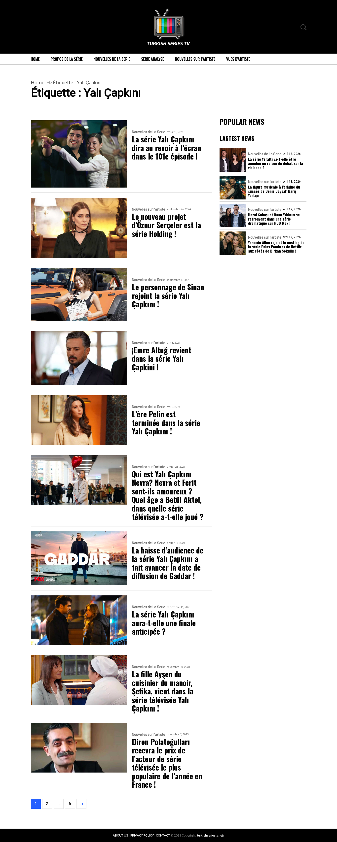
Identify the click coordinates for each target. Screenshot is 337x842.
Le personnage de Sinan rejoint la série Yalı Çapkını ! (168, 296)
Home (35, 59)
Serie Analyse (152, 59)
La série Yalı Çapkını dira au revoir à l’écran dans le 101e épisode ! (166, 148)
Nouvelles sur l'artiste (148, 209)
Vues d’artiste (238, 59)
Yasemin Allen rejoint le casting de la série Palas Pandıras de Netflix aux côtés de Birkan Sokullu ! (276, 246)
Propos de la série (67, 59)
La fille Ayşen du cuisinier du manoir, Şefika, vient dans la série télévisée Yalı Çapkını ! (162, 691)
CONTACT (163, 835)
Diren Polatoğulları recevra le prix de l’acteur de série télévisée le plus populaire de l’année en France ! (167, 763)
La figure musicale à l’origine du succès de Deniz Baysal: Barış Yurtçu (274, 191)
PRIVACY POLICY (142, 835)
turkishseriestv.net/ (210, 835)
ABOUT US (120, 835)
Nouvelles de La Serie (112, 59)
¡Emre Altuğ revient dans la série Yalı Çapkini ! (161, 359)
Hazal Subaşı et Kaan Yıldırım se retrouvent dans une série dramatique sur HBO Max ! (274, 219)
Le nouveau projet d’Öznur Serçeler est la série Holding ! (166, 225)
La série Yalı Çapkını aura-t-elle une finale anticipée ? (164, 623)
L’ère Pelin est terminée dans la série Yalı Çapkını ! (166, 423)
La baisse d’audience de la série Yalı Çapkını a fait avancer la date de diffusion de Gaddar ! (167, 563)
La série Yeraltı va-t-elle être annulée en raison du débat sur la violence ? (275, 163)
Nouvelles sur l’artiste (195, 59)
